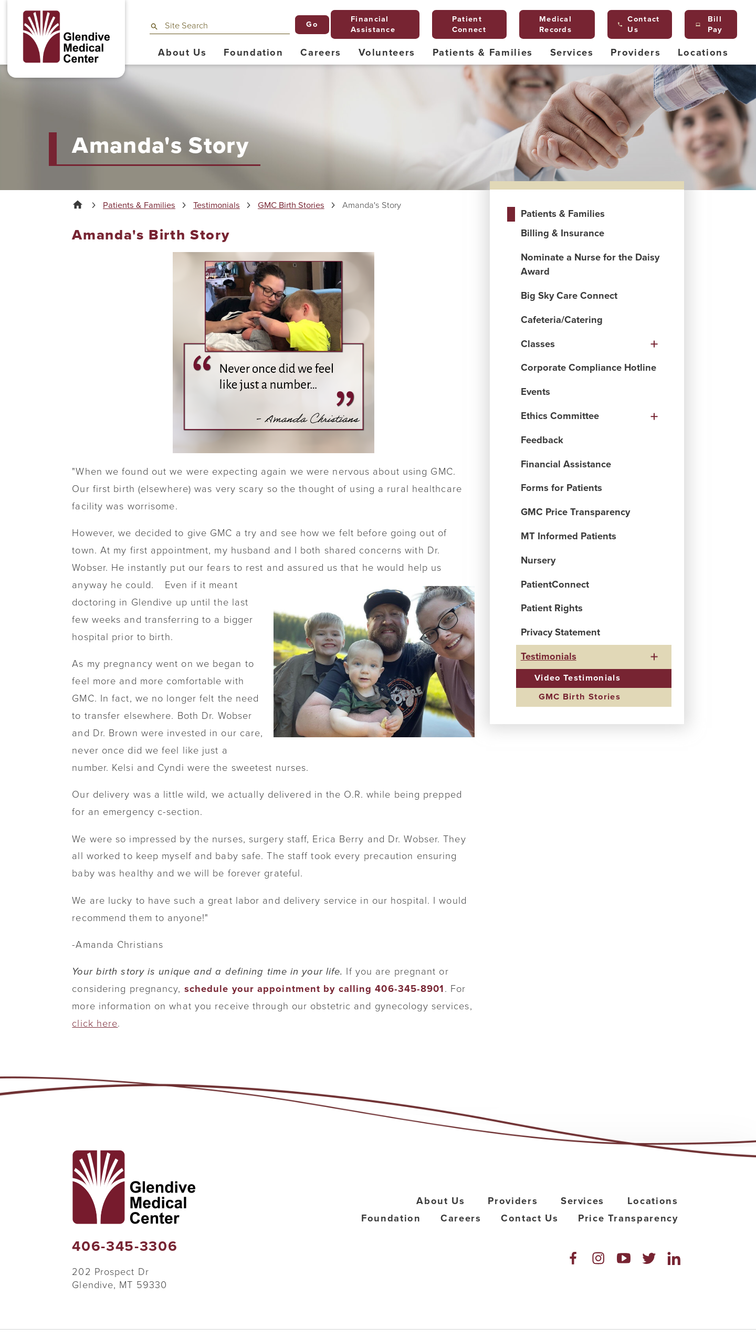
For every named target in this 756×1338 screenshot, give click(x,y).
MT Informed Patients (568, 536)
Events (535, 392)
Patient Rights (552, 608)
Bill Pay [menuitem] (709, 24)
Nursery (538, 560)
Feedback (542, 440)
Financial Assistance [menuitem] (368, 24)
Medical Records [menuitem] (551, 24)
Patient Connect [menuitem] (464, 24)
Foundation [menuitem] (254, 52)
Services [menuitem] (572, 52)
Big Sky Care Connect (569, 295)
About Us (440, 1201)
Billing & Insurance (562, 233)
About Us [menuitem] (182, 52)
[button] (654, 344)
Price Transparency (628, 1218)
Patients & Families (139, 205)
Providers (513, 1201)
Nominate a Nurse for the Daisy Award (590, 264)
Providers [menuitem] (635, 52)
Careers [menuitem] (320, 52)
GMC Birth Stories (291, 205)
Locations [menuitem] (703, 52)
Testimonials (216, 205)
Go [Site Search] (312, 24)
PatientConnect (555, 584)
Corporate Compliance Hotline (588, 367)
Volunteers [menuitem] (387, 52)
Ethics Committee (560, 416)
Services (582, 1201)
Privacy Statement (560, 632)
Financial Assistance (566, 464)
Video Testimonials (577, 678)
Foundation (391, 1218)
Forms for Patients (561, 488)
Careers (460, 1218)
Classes (538, 344)
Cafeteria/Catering (562, 320)
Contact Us (530, 1218)
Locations (652, 1201)
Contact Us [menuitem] (638, 24)
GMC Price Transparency (575, 512)
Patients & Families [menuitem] (483, 52)
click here (95, 1023)
